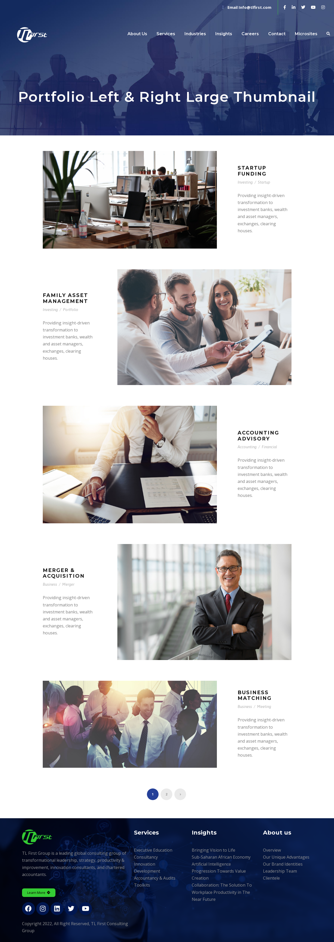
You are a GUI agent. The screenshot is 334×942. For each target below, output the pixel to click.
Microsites (306, 33)
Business (50, 584)
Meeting (264, 706)
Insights (223, 33)
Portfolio (70, 309)
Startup (264, 182)
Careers (250, 33)
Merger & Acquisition (64, 573)
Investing (245, 182)
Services (166, 33)
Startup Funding (252, 171)
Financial (269, 447)
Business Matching (255, 695)
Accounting (247, 447)
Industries (195, 33)
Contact (277, 33)
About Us (137, 33)
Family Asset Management (65, 298)
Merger (68, 584)
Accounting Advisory (258, 436)
